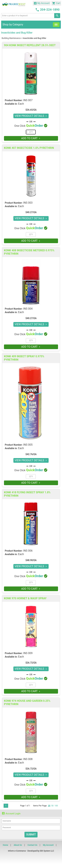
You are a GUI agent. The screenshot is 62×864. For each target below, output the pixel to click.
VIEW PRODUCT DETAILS (31, 115)
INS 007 (27, 100)
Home (5, 845)
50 (52, 806)
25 (49, 806)
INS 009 (27, 653)
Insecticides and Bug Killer (34, 38)
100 (56, 806)
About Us (18, 845)
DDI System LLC (47, 851)
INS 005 (27, 444)
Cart (56, 3)
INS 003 (27, 202)
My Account (42, 3)
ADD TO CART (31, 138)
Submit (31, 834)
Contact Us (32, 845)
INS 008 (27, 759)
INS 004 (27, 308)
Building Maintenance (11, 38)
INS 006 (27, 550)
